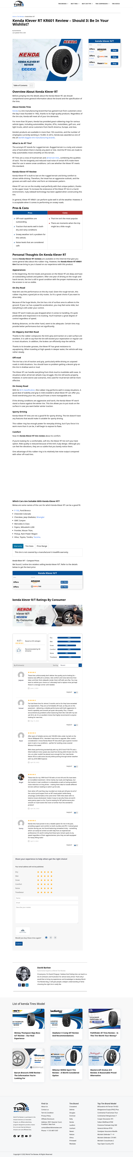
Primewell (72, 1141)
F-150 (16, 510)
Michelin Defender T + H (105, 1134)
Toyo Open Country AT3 (105, 1144)
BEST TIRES (74, 4)
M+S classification (27, 390)
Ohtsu (71, 1138)
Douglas (72, 1113)
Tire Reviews (20, 16)
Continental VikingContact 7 (107, 1116)
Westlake (72, 1144)
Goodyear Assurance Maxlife (107, 1131)
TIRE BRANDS (62, 4)
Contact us (45, 1110)
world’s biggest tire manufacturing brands (36, 137)
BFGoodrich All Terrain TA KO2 (107, 1107)
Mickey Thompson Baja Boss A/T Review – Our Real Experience (27, 1036)
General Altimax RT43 (104, 1128)
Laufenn (72, 1125)
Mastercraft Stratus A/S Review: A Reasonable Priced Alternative (103, 1073)
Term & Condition (47, 1113)
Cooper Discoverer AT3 (105, 1119)
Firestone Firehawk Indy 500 (107, 1125)
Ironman (72, 1116)
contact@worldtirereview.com (51, 1128)
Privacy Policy (46, 1116)
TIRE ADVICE (116, 4)
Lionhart (72, 1128)
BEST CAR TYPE (86, 4)
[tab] (17, 546)
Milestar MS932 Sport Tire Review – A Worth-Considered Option (65, 1073)
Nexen (71, 1131)
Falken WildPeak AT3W (105, 1122)
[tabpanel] (47, 552)
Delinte (71, 1110)
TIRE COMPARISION (101, 4)
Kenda (15, 111)
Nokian (71, 1134)
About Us (44, 1107)
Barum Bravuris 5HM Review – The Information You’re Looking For (28, 1075)
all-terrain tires (52, 158)
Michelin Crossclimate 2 (105, 1141)
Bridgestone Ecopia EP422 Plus (108, 1110)
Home (14, 16)
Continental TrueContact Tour (107, 1113)
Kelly (71, 1119)
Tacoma (37, 537)
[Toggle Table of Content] (30, 85)
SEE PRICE (64, 582)
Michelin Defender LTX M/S (106, 1138)
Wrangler (40, 517)
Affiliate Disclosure (47, 1119)
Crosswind (73, 1107)
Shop (114, 50)
